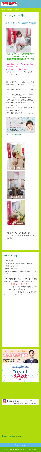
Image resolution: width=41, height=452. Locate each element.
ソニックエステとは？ (14, 135)
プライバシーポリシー (20, 445)
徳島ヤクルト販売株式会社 (12, 4)
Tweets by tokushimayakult (11, 436)
